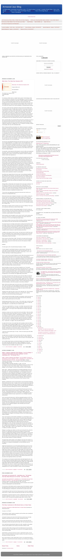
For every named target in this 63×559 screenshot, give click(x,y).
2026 (38, 297)
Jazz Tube (38, 183)
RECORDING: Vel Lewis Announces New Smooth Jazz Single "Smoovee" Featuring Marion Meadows (47, 219)
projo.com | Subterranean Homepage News (43, 278)
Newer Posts (5, 545)
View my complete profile (45, 138)
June (39, 343)
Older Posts (31, 545)
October (39, 337)
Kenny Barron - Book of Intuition (41, 241)
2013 (38, 317)
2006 (38, 324)
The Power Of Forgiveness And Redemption (10, 23)
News (7, 10)
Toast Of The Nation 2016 (40, 194)
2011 (38, 320)
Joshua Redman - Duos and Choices (42, 238)
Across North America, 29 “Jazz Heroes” (43, 204)
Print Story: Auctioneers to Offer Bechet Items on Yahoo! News (16, 505)
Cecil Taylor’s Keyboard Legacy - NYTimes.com (44, 259)
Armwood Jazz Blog (12, 7)
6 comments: (20, 346)
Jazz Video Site (39, 169)
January (39, 350)
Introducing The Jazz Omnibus (41, 205)
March (39, 347)
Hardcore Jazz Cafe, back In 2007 (50, 148)
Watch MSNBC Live (38, 21)
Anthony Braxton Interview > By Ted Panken (44, 267)
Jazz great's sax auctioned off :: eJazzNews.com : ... (47, 332)
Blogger (48, 554)
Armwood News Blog (39, 172)
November (40, 335)
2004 (38, 352)
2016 (38, 312)
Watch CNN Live (47, 21)
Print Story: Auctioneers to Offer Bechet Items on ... (47, 333)
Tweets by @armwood (40, 164)
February (40, 349)
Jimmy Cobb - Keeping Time (41, 237)
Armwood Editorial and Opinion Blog (42, 171)
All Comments (40, 132)
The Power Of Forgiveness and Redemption (44, 175)
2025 (38, 298)
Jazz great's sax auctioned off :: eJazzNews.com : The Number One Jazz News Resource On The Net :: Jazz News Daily (16, 476)
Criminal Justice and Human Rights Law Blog (44, 178)
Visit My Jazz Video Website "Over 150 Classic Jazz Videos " (13, 21)
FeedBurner (51, 69)
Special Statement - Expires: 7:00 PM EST (51, 27)
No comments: (20, 469)
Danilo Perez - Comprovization (41, 240)
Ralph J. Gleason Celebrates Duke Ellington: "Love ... (47, 330)
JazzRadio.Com (39, 182)
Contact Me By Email (31, 16)
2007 (38, 323)
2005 (38, 326)
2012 (38, 318)
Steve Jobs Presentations (40, 176)
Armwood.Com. (7, 12)
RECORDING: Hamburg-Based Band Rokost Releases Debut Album (48, 228)
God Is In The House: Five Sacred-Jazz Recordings (45, 195)
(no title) (37, 247)
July (39, 341)
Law (22, 12)
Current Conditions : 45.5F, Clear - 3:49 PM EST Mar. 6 (12, 27)
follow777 (40, 554)
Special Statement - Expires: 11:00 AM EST (10, 29)
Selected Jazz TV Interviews (42, 143)
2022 (38, 303)
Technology (50, 10)
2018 (38, 309)
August (39, 340)
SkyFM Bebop (30, 21)
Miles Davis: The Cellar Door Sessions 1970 (12, 81)
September (40, 338)
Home (18, 545)
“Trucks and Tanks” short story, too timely (43, 201)
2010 (38, 321)
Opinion (32, 10)
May (39, 344)
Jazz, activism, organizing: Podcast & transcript (44, 202)
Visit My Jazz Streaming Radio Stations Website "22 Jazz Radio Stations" (45, 19)
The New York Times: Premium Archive (43, 262)
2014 (38, 315)
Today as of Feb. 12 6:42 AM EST (27, 29)
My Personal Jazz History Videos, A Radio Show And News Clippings (15, 19)
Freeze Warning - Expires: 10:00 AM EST (33, 27)
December (40, 327)
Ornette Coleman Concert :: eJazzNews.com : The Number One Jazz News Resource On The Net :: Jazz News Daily (48, 283)
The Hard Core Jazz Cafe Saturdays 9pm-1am (45, 250)
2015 (38, 314)
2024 (38, 300)
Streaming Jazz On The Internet (41, 168)
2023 (38, 301)
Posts (38, 130)
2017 (38, 311)
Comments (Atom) (10, 548)
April (39, 346)
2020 (38, 306)
